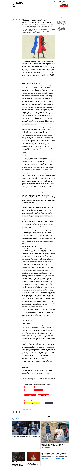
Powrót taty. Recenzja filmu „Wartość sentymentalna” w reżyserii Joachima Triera (47, 455)
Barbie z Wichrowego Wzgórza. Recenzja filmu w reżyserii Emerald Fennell (62, 455)
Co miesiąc (30, 395)
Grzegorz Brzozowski (45, 448)
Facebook (13, 20)
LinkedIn (19, 20)
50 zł (28, 390)
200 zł (39, 387)
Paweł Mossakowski (45, 458)
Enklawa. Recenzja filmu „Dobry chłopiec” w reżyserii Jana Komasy (25, 437)
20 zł (38, 390)
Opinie (45, 10)
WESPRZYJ (64, 6)
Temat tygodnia (23, 10)
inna (48, 390)
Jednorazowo (43, 395)
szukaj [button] (59, 10)
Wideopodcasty (38, 10)
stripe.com (49, 403)
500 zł (29, 387)
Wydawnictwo (51, 10)
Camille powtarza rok (31, 161)
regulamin (32, 400)
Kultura (30, 10)
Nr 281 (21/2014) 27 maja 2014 (28, 409)
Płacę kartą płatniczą (32, 403)
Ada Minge (14, 440)
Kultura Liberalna (19, 4)
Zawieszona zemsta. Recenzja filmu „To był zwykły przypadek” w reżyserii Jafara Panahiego (53, 445)
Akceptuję (30, 400)
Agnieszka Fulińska (60, 458)
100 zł (48, 387)
